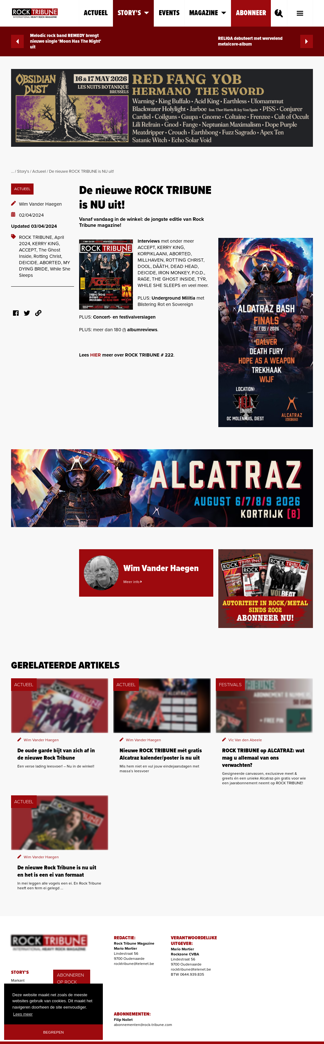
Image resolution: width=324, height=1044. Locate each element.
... (12, 171)
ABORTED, (51, 262)
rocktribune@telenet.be (134, 963)
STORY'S (20, 972)
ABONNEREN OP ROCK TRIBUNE (70, 982)
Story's (23, 171)
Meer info (132, 582)
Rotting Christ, (48, 256)
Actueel (96, 13)
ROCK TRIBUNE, (36, 237)
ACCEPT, (29, 250)
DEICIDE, (29, 262)
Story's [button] (133, 13)
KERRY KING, (46, 243)
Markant (18, 980)
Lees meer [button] (23, 1014)
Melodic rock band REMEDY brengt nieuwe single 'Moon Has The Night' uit (56, 41)
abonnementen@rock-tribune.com (143, 1024)
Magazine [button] (207, 13)
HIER (95, 355)
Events (169, 13)
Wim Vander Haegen (40, 204)
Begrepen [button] (53, 1032)
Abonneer (251, 13)
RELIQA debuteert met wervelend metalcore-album (265, 41)
